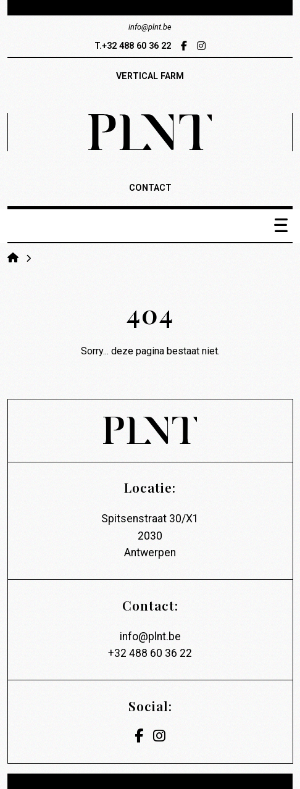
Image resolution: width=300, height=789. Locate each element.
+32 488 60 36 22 (150, 653)
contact (150, 188)
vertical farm (150, 76)
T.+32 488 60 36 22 (132, 46)
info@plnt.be (150, 636)
